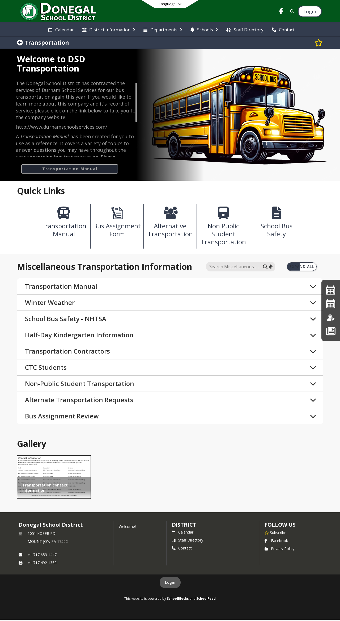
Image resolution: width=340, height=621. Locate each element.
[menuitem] (61, 29)
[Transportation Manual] (64, 224)
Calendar (182, 533)
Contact (182, 549)
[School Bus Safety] (276, 224)
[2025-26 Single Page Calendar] (330, 289)
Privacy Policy (279, 549)
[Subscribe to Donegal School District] (275, 534)
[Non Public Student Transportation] (223, 228)
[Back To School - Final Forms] (331, 330)
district (184, 526)
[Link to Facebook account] (281, 12)
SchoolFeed (206, 600)
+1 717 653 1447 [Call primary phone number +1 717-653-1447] (42, 556)
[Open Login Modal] (310, 11)
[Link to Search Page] (291, 11)
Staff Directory (187, 541)
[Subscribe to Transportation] (318, 42)
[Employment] (330, 317)
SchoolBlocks (178, 600)
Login (170, 583)
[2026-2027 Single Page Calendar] (330, 303)
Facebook (276, 541)
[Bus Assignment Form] (117, 224)
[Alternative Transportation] (170, 224)
